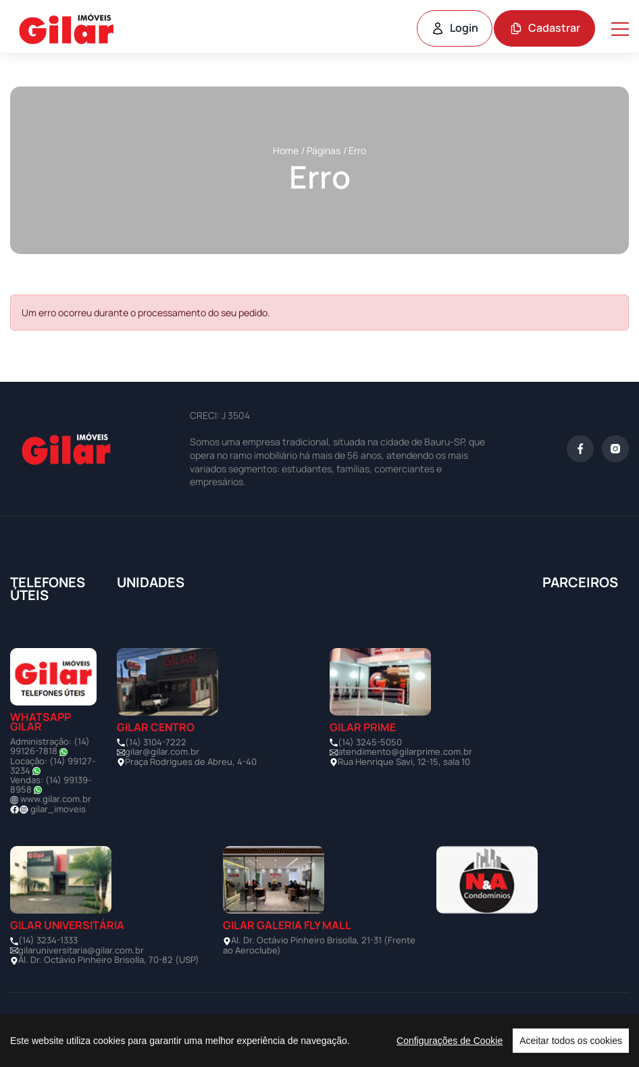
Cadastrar (544, 27)
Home (286, 150)
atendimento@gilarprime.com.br (405, 751)
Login (454, 27)
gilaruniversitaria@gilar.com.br (81, 950)
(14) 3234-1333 (48, 940)
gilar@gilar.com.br (162, 751)
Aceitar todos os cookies (570, 1040)
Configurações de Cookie (450, 1040)
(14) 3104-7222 (155, 742)
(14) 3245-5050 (370, 742)
